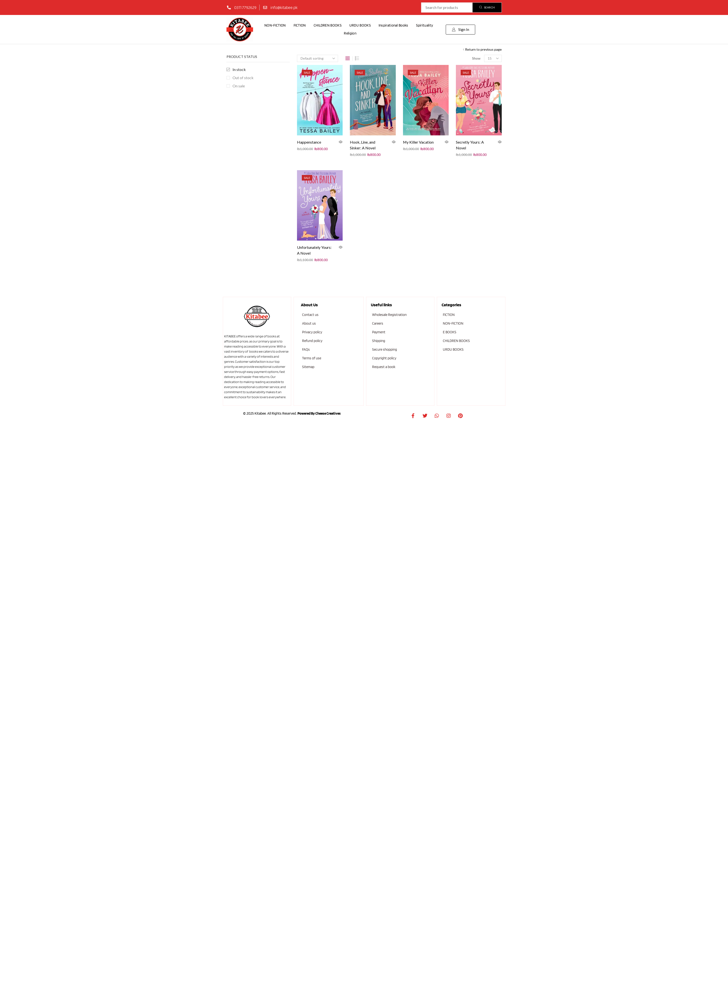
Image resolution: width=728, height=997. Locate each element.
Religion (350, 33)
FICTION (300, 25)
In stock (239, 69)
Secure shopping (384, 349)
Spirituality (424, 25)
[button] (460, 30)
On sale (239, 86)
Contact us (310, 315)
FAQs (306, 349)
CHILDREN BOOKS (328, 25)
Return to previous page (483, 49)
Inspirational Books (393, 25)
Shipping (378, 341)
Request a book (383, 367)
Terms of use (311, 358)
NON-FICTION (275, 25)
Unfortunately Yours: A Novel (314, 250)
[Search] (487, 7)
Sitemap (308, 367)
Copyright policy (384, 358)
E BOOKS (449, 332)
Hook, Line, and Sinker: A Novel (362, 145)
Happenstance (309, 142)
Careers (377, 323)
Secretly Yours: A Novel (470, 145)
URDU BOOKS (360, 25)
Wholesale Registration (389, 315)
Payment (378, 332)
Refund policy (312, 341)
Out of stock (243, 77)
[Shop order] (317, 58)
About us (309, 323)
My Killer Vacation (418, 142)
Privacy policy (312, 332)
